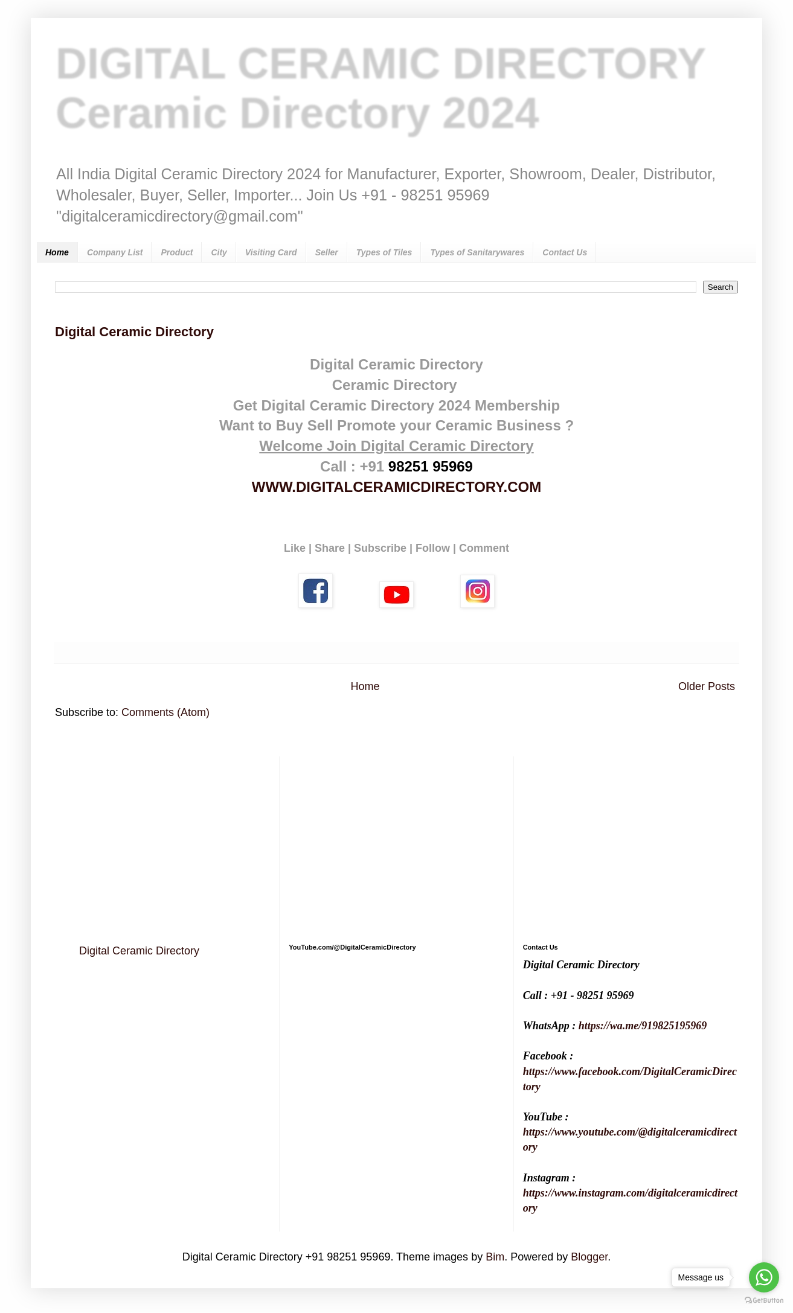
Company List (115, 252)
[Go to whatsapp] (764, 1277)
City (218, 252)
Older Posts (706, 686)
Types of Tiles (384, 252)
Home (57, 252)
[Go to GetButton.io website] (764, 1301)
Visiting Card (271, 252)
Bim (495, 1257)
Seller (326, 252)
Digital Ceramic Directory (134, 331)
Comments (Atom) (165, 712)
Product (177, 252)
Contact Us (564, 252)
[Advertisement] (162, 840)
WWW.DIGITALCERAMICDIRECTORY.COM (397, 487)
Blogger (589, 1257)
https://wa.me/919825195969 (643, 1026)
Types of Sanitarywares (477, 252)
